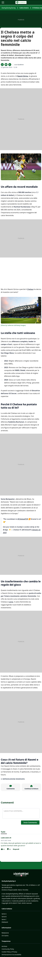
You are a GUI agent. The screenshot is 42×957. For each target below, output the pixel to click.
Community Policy (8, 949)
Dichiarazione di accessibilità (11, 955)
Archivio (4, 946)
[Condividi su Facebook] (6, 64)
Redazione (5, 933)
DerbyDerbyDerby (9, 8)
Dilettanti (5, 922)
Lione (11, 602)
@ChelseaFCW (22, 519)
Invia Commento (30, 822)
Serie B (4, 917)
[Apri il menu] (3, 2)
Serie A (4, 914)
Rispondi (16, 849)
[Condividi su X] (9, 64)
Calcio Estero (24, 8)
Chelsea (30, 289)
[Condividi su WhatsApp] (2, 64)
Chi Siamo (5, 936)
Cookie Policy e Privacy (9, 952)
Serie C (4, 919)
